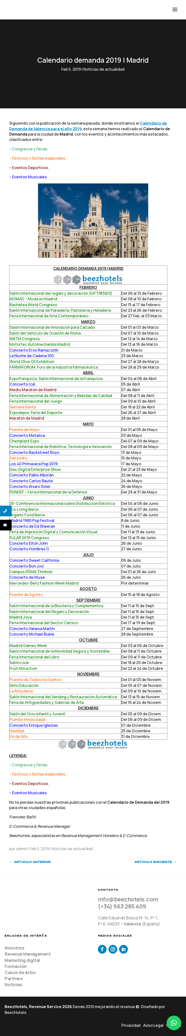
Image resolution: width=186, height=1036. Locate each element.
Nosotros (14, 948)
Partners (14, 978)
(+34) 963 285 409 (122, 906)
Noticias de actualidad (103, 69)
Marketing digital (22, 960)
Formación (16, 966)
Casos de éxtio (20, 972)
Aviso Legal (153, 1025)
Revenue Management (28, 954)
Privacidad (130, 1025)
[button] (174, 1023)
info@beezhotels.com (128, 899)
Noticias (13, 984)
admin (21, 848)
